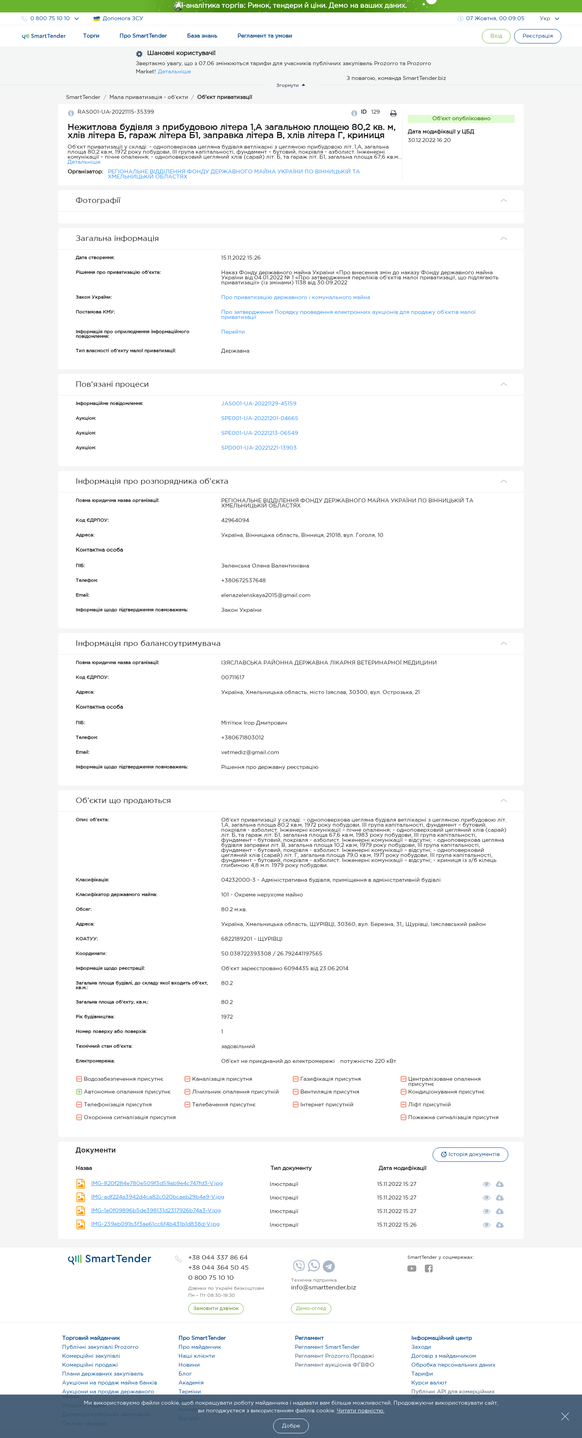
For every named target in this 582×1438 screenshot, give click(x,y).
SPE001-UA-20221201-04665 (259, 418)
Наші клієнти (196, 1356)
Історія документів (470, 1154)
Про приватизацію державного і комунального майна (295, 297)
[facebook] (428, 1270)
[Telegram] (328, 1269)
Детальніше (174, 71)
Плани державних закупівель (103, 1374)
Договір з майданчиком (443, 1356)
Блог (185, 1374)
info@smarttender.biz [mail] (323, 1288)
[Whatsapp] (313, 1270)
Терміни (189, 1392)
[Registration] (537, 36)
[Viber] (298, 1269)
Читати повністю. (361, 1411)
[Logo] (44, 36)
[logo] (109, 1259)
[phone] (218, 1258)
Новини (189, 1365)
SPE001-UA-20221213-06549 (259, 433)
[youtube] (411, 1270)
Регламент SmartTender (327, 1347)
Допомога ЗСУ (118, 18)
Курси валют (429, 1383)
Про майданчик (199, 1347)
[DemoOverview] (311, 1309)
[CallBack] (216, 1309)
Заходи (421, 1347)
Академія (191, 1383)
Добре (291, 1426)
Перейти (233, 332)
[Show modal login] (494, 36)
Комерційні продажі (90, 1365)
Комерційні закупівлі (91, 1356)
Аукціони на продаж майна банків (109, 1383)
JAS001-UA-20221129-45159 (258, 403)
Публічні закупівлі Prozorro (100, 1347)
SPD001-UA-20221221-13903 (259, 448)
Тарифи (422, 1374)
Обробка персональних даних (453, 1365)
